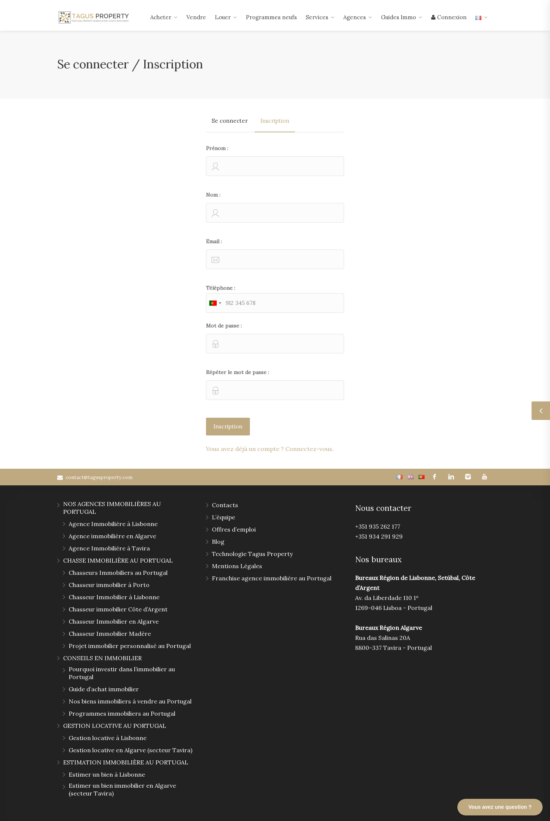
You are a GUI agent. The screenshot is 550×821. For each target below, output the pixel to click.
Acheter (160, 17)
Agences (354, 17)
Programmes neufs (271, 17)
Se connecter (230, 120)
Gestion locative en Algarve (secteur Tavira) (130, 750)
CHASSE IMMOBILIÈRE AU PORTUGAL (118, 560)
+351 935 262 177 (377, 526)
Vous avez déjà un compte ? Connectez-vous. (270, 448)
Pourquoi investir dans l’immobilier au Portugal (122, 673)
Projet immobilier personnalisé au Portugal (130, 645)
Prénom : (275, 160)
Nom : (275, 207)
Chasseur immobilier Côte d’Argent (118, 609)
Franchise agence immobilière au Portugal (271, 578)
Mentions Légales (237, 566)
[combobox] (214, 303)
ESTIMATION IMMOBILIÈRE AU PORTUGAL (125, 762)
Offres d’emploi (234, 529)
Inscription (274, 120)
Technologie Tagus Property (252, 553)
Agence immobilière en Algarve (112, 536)
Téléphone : (275, 299)
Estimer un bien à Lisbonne (107, 774)
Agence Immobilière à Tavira (109, 548)
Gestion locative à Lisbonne (108, 738)
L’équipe (223, 517)
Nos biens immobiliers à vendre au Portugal (130, 701)
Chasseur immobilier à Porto (109, 584)
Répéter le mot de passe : (275, 384)
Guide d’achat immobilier (104, 689)
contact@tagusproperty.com (99, 477)
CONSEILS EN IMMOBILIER (102, 658)
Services (317, 17)
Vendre (196, 17)
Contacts (225, 505)
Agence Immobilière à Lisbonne (113, 523)
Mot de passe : (275, 337)
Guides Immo (398, 17)
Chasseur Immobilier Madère (110, 633)
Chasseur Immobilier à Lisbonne (114, 597)
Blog (218, 541)
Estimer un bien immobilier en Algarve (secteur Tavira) (122, 789)
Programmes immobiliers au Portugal (122, 713)
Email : (275, 253)
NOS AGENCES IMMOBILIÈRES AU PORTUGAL (112, 507)
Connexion (449, 17)
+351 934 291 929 (379, 536)
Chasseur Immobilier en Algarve (114, 621)
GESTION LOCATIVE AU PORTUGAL (114, 725)
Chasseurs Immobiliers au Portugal (118, 572)
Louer (223, 17)
